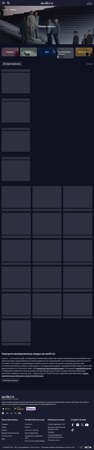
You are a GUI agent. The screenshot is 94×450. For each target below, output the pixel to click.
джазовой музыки (83, 368)
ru (19, 413)
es (11, 413)
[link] (7, 408)
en (7, 413)
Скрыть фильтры (11, 64)
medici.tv (5, 10)
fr (15, 413)
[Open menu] (3, 3)
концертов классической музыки (50, 368)
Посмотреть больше (10, 380)
